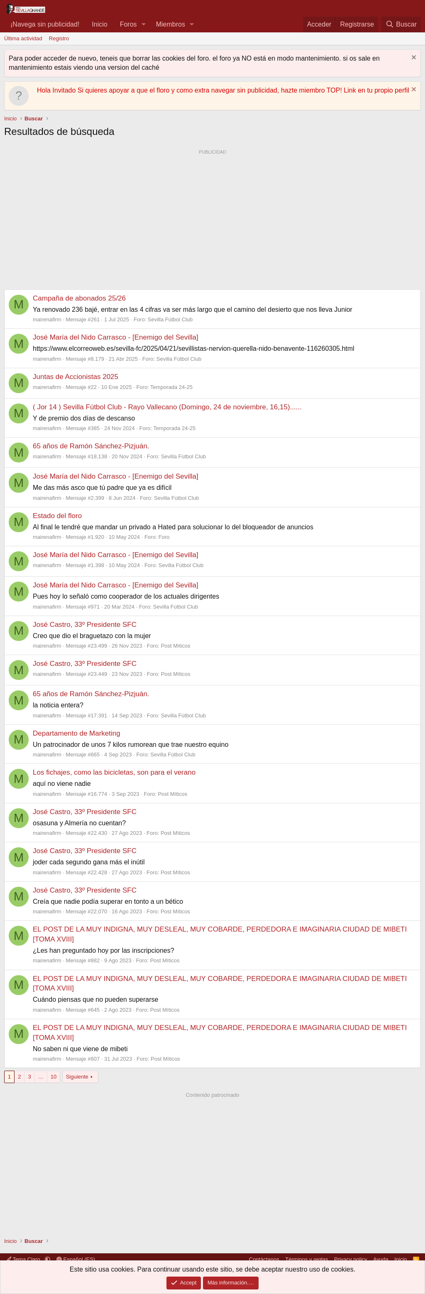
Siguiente (77, 1077)
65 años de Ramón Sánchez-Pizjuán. (91, 446)
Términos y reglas (306, 1259)
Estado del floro (57, 516)
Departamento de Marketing (76, 733)
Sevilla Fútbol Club (170, 319)
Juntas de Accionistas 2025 (75, 377)
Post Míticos (176, 646)
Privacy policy (350, 1259)
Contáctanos (264, 1259)
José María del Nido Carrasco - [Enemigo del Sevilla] (115, 337)
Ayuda (380, 1259)
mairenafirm (47, 319)
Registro (59, 38)
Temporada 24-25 (171, 387)
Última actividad (23, 38)
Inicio (99, 24)
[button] (143, 24)
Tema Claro (24, 1259)
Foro (164, 537)
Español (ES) (75, 1259)
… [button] (41, 1077)
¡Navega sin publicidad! (44, 24)
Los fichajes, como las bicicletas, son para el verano (114, 772)
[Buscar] (401, 24)
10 (53, 1077)
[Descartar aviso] (412, 58)
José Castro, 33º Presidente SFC (85, 625)
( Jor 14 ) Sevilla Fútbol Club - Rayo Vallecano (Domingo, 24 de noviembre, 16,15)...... (167, 407)
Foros (128, 24)
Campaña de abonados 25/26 (79, 298)
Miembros (170, 24)
